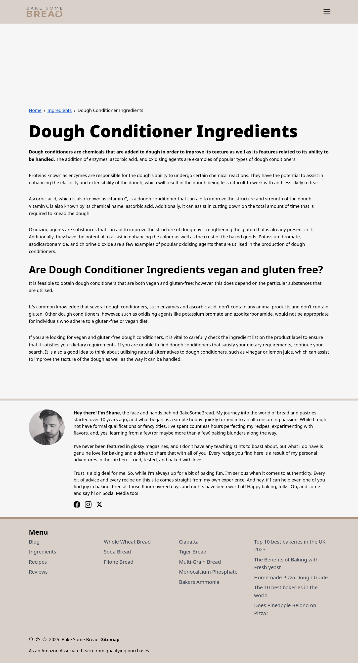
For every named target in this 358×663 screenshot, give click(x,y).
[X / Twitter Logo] (99, 504)
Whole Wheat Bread (127, 541)
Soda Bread (117, 551)
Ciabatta (189, 541)
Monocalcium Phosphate (208, 571)
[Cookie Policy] (39, 639)
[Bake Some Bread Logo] (44, 12)
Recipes (38, 561)
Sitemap (110, 639)
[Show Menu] (326, 12)
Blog (34, 541)
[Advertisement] (179, 61)
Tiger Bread (192, 551)
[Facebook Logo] (88, 504)
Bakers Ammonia (199, 581)
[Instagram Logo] (77, 504)
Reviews (38, 571)
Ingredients (42, 551)
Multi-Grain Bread (200, 561)
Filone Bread (119, 561)
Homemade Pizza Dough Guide (291, 577)
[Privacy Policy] (32, 639)
